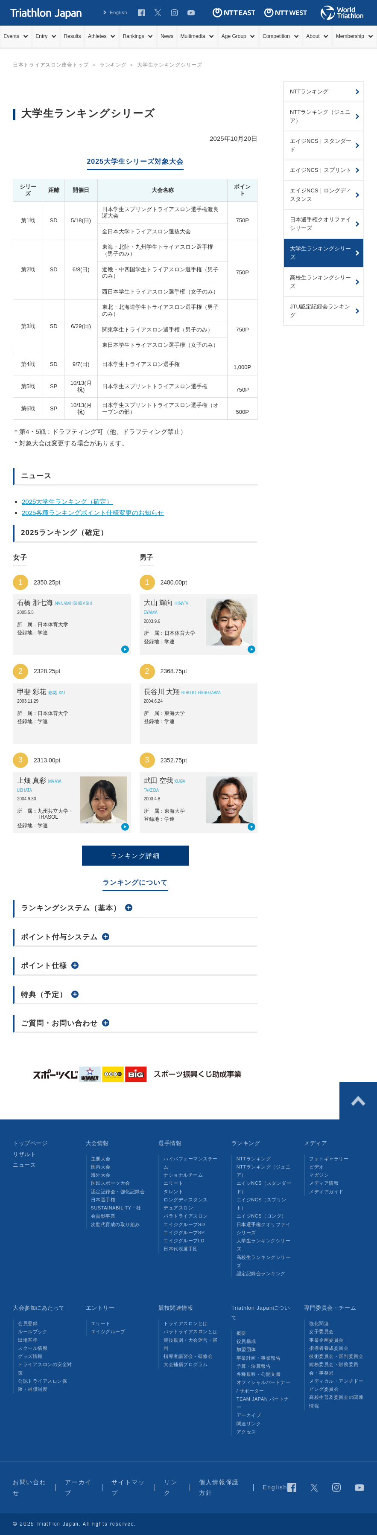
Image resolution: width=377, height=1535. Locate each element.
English (118, 12)
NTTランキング (254, 1158)
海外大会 (101, 1174)
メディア (315, 1143)
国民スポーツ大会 (110, 1183)
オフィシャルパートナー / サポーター (264, 1386)
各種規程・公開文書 (259, 1374)
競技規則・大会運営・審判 (191, 1344)
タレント (173, 1191)
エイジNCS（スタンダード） (264, 1187)
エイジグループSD (184, 1224)
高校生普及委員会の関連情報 (336, 1401)
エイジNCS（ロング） (261, 1215)
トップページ (30, 1143)
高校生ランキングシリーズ (264, 1261)
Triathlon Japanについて (260, 1313)
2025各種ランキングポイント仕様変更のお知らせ (93, 512)
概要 (241, 1333)
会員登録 (28, 1323)
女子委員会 (321, 1331)
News (167, 36)
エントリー (100, 1308)
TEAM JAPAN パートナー (263, 1403)
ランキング (245, 1143)
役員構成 (246, 1341)
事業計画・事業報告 (259, 1358)
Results (72, 36)
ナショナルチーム (183, 1174)
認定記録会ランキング (261, 1273)
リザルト (24, 1154)
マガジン (319, 1174)
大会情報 (97, 1143)
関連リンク (249, 1423)
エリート (173, 1183)
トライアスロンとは (186, 1323)
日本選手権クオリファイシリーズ (264, 1228)
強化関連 (319, 1323)
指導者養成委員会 (328, 1348)
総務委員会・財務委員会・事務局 (333, 1368)
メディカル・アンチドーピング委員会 (336, 1385)
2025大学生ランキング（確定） (67, 501)
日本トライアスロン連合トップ (51, 65)
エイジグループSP (184, 1232)
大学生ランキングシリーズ (264, 1244)
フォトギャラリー (328, 1158)
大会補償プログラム (186, 1364)
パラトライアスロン (186, 1215)
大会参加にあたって (39, 1308)
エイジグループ (108, 1331)
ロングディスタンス (186, 1199)
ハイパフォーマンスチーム (191, 1162)
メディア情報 (324, 1183)
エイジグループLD (184, 1240)
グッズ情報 (30, 1356)
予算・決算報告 (254, 1366)
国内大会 (101, 1166)
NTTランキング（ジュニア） (264, 1170)
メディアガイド (326, 1191)
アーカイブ (249, 1415)
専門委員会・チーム (330, 1308)
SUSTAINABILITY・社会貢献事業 (116, 1211)
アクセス (246, 1431)
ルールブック (32, 1331)
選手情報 (169, 1143)
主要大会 (101, 1158)
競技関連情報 (175, 1308)
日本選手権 (103, 1199)
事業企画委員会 (326, 1340)
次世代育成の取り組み (115, 1224)
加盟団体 (246, 1349)
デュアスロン (178, 1207)
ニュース (24, 1165)
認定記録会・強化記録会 (118, 1191)
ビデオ (316, 1166)
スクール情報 (32, 1348)
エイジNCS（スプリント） (261, 1203)
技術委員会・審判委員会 (336, 1356)
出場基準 (28, 1340)
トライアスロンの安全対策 (45, 1368)
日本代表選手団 (181, 1248)
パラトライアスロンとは (191, 1331)
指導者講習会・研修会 (188, 1356)
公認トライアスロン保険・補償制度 (42, 1385)
